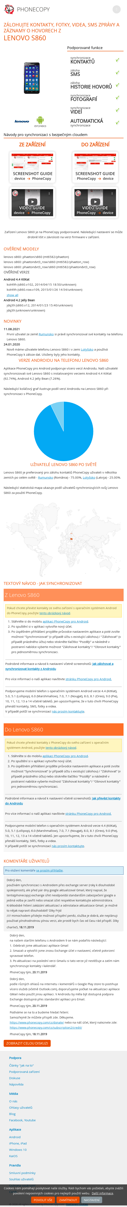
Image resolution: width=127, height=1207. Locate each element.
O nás (13, 1101)
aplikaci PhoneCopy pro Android (65, 621)
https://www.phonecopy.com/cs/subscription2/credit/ (46, 1027)
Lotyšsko (87, 349)
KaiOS (13, 1156)
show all (12, 295)
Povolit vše (43, 1200)
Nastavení (92, 1200)
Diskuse (14, 1078)
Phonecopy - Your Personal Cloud (27, 9)
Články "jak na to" (21, 1065)
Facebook (16, 1120)
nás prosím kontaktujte (68, 711)
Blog (12, 1114)
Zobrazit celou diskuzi (27, 1043)
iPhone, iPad (18, 1143)
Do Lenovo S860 (95, 167)
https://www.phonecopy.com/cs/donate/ (37, 1022)
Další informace (102, 1193)
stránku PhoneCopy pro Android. (89, 679)
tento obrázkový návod (54, 613)
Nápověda (16, 1084)
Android (15, 1137)
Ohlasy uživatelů (20, 1107)
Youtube (30, 1120)
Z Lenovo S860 (32, 167)
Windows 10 (18, 1150)
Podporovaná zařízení (24, 1072)
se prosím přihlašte (49, 870)
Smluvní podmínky (22, 1173)
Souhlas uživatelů (21, 1179)
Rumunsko (46, 334)
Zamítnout (68, 1200)
